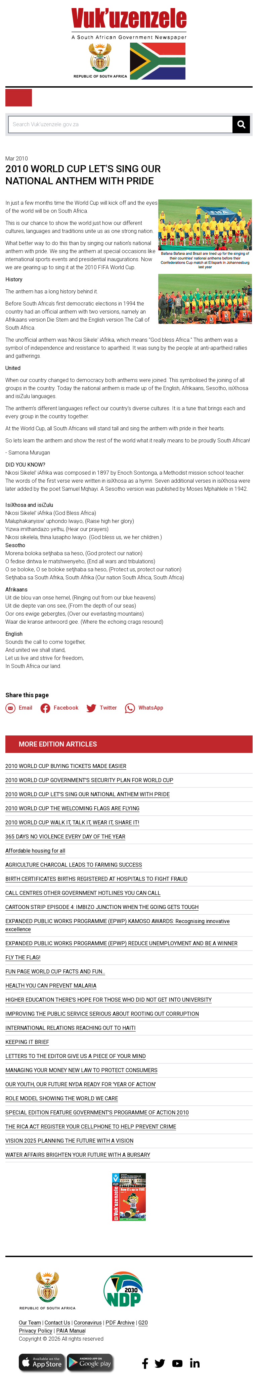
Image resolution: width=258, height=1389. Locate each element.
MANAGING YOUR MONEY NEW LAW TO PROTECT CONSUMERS (81, 1070)
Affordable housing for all (35, 851)
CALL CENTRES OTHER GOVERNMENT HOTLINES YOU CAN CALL (83, 893)
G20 (143, 1323)
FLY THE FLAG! (23, 957)
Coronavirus (88, 1323)
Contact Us (57, 1323)
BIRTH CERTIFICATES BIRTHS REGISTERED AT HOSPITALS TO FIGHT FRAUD (96, 879)
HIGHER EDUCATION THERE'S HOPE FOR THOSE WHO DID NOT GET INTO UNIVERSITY (108, 1000)
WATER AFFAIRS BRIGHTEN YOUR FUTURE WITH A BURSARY (77, 1155)
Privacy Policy (35, 1331)
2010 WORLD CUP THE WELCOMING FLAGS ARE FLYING (72, 808)
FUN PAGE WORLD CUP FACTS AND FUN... (55, 971)
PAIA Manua (70, 1331)
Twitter (101, 708)
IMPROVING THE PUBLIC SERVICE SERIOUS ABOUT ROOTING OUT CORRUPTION (102, 1014)
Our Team (30, 1323)
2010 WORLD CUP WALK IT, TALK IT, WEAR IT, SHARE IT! (72, 822)
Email (18, 708)
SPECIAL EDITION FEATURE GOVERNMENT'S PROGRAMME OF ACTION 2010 (97, 1112)
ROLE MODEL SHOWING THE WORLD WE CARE (61, 1098)
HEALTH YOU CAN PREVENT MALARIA (50, 986)
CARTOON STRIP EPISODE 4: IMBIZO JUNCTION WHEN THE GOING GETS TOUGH (102, 907)
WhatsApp (144, 708)
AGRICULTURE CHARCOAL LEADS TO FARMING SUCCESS (73, 865)
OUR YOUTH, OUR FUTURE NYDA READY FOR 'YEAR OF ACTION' (80, 1084)
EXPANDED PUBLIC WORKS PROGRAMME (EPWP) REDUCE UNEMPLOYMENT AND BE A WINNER (121, 943)
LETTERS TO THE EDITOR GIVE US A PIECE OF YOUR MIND (75, 1056)
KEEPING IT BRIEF (27, 1042)
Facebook (59, 708)
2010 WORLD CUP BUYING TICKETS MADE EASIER (65, 766)
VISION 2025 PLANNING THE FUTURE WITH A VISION (69, 1141)
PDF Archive (120, 1323)
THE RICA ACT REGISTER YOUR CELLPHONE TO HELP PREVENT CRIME (90, 1126)
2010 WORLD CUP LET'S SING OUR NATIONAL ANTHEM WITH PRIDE (87, 794)
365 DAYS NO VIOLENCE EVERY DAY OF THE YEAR (65, 836)
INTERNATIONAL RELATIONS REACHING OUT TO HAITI (70, 1028)
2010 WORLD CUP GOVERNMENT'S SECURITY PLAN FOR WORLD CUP (89, 780)
